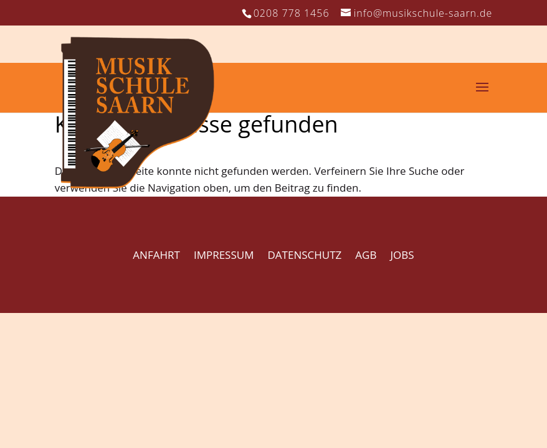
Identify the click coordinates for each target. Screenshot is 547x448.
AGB (365, 255)
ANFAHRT (156, 255)
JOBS (402, 255)
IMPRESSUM (224, 255)
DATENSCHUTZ (305, 255)
